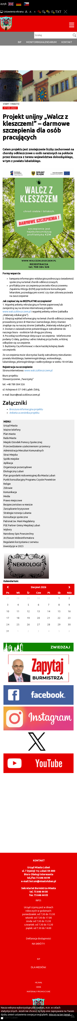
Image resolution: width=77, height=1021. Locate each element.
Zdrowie (7, 488)
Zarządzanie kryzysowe (16, 508)
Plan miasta (9, 434)
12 (28, 611)
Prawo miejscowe (12, 500)
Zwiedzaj (36, 647)
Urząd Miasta (10, 425)
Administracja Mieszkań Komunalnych (23, 450)
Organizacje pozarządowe (17, 467)
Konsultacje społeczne (15, 517)
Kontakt (66, 42)
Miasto (15, 104)
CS (26, 4)
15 (59, 611)
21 (48, 618)
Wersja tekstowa (58, 12)
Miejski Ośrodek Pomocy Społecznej (22, 442)
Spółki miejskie (11, 458)
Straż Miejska (10, 454)
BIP (19, 42)
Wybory (7, 529)
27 (38, 624)
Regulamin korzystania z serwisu (20, 542)
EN (11, 4)
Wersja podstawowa (39, 12)
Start (6, 104)
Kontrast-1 (48, 12)
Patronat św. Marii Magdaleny (19, 521)
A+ (26, 12)
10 (7, 611)
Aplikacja (8, 463)
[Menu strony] (71, 25)
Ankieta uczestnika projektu (24, 412)
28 (48, 624)
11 (18, 611)
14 (48, 611)
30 (69, 624)
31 (7, 631)
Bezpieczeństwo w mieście (18, 504)
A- (35, 12)
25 (18, 624)
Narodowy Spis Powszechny (18, 533)
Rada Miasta (9, 438)
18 (18, 618)
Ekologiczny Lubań (13, 471)
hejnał (38, 982)
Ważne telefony (12, 429)
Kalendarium (49, 42)
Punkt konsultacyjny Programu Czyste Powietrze (29, 479)
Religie (7, 483)
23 (69, 618)
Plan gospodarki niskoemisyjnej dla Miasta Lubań (29, 475)
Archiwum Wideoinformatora (18, 537)
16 (69, 611)
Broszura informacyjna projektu (26, 409)
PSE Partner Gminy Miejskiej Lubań (21, 525)
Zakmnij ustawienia (65, 12)
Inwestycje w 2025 (13, 546)
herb (38, 987)
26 (28, 624)
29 (59, 624)
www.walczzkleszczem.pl (17, 311)
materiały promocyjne (38, 992)
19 (28, 618)
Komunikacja (10, 492)
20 (38, 618)
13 (38, 611)
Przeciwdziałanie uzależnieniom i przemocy (26, 446)
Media (6, 496)
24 (7, 624)
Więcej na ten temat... (60, 1014)
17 (7, 618)
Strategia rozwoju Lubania (17, 513)
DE (18, 4)
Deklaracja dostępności (38, 938)
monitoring (33, 42)
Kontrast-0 (43, 12)
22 (59, 618)
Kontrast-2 (52, 12)
